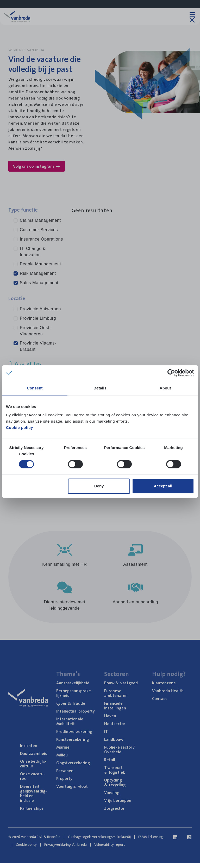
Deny (99, 486)
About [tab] (165, 388)
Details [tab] (100, 388)
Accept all (163, 486)
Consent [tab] (35, 388)
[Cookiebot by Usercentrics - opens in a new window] (171, 373)
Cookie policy (19, 427)
